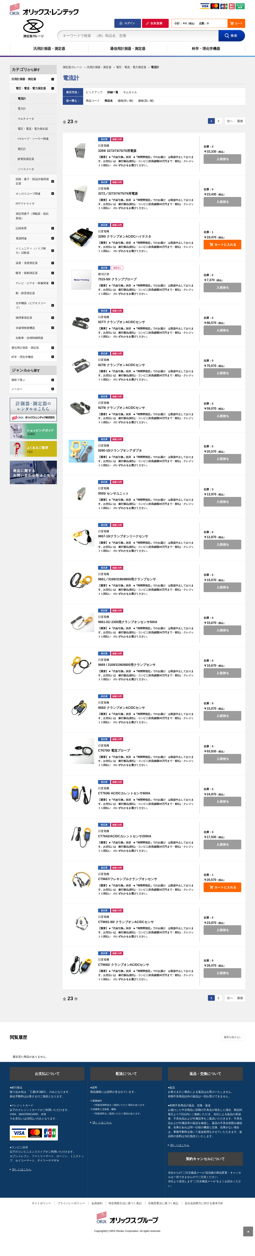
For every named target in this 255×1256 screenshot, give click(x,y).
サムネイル (130, 92)
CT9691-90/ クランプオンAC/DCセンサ (126, 922)
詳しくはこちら (21, 1169)
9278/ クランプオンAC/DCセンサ (121, 365)
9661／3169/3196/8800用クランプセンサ (127, 579)
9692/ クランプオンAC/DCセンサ (121, 707)
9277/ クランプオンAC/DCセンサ (121, 322)
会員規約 (96, 1203)
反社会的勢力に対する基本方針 (204, 1203)
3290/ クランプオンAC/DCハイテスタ (124, 236)
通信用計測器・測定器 (127, 49)
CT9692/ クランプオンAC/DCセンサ (123, 964)
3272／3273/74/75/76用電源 (118, 193)
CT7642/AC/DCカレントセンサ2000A (124, 836)
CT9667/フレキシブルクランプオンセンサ (127, 879)
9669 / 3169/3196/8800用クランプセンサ (127, 664)
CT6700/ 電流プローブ (114, 750)
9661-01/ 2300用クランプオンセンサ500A (127, 622)
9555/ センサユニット (113, 493)
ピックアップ (94, 92)
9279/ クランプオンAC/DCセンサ (121, 407)
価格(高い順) (146, 100)
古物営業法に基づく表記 (163, 1203)
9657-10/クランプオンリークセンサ (123, 536)
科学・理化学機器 (206, 49)
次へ (230, 121)
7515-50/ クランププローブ (117, 279)
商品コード (93, 100)
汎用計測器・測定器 (49, 49)
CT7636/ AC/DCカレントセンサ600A (124, 793)
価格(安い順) (126, 100)
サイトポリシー (41, 1203)
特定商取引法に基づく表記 (125, 1203)
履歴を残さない (233, 1037)
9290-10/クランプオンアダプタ (120, 450)
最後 (240, 121)
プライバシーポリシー (71, 1203)
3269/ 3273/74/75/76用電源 (117, 150)
